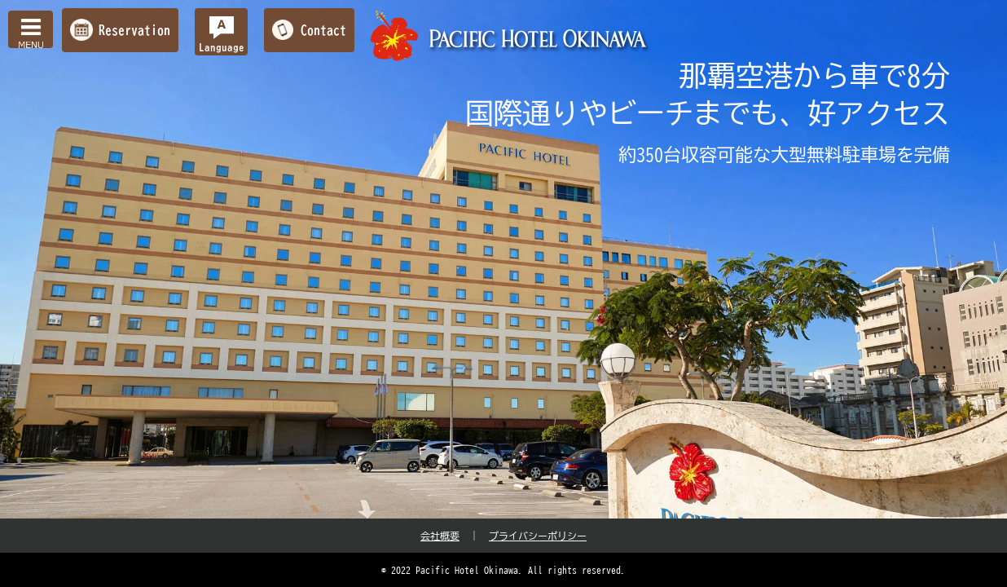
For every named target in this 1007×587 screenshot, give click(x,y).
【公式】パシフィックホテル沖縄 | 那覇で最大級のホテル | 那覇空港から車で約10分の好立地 (511, 36)
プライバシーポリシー (538, 536)
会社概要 (440, 536)
